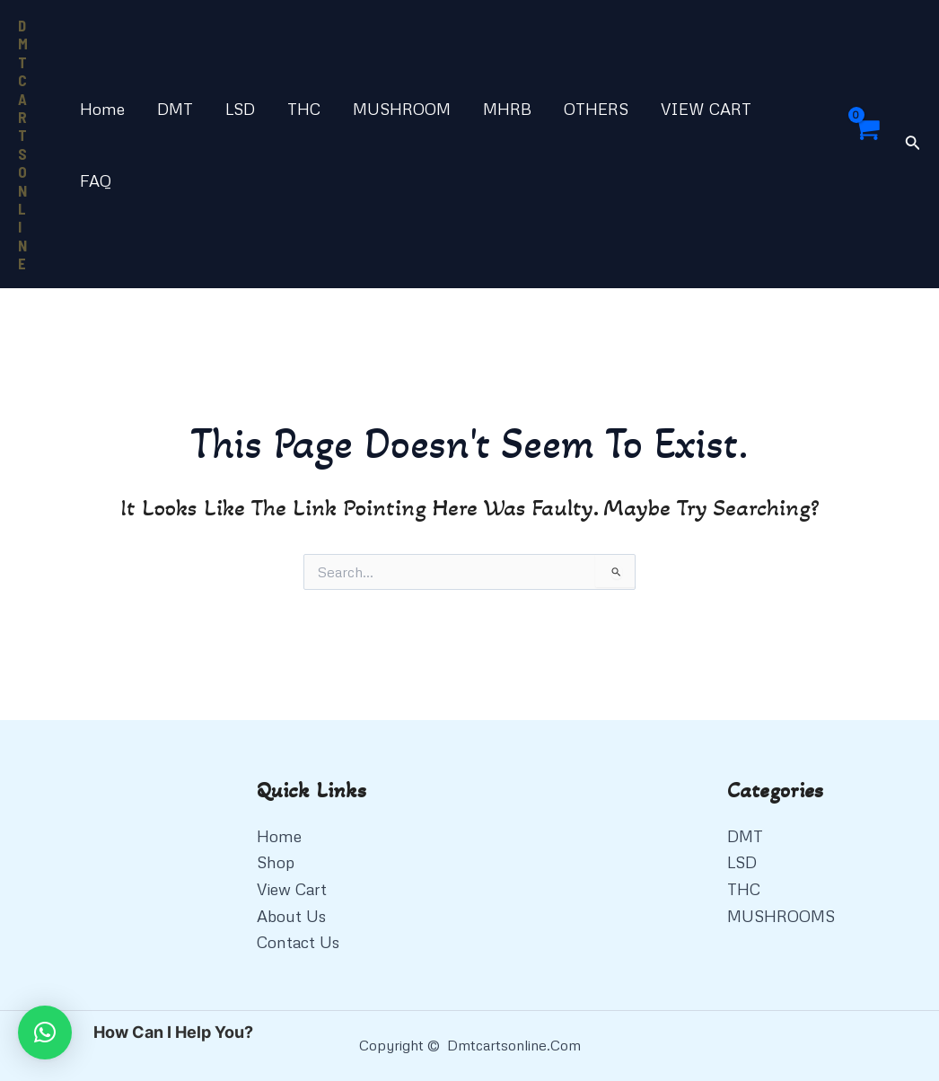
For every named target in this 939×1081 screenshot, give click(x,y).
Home (102, 109)
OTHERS (596, 109)
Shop (275, 862)
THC (303, 109)
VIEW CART (706, 109)
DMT (175, 109)
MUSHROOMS (781, 916)
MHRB (507, 109)
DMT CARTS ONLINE (23, 144)
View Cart (292, 889)
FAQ (95, 180)
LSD (240, 109)
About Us (291, 916)
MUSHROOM (402, 109)
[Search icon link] (913, 144)
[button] (45, 1032)
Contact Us (298, 942)
